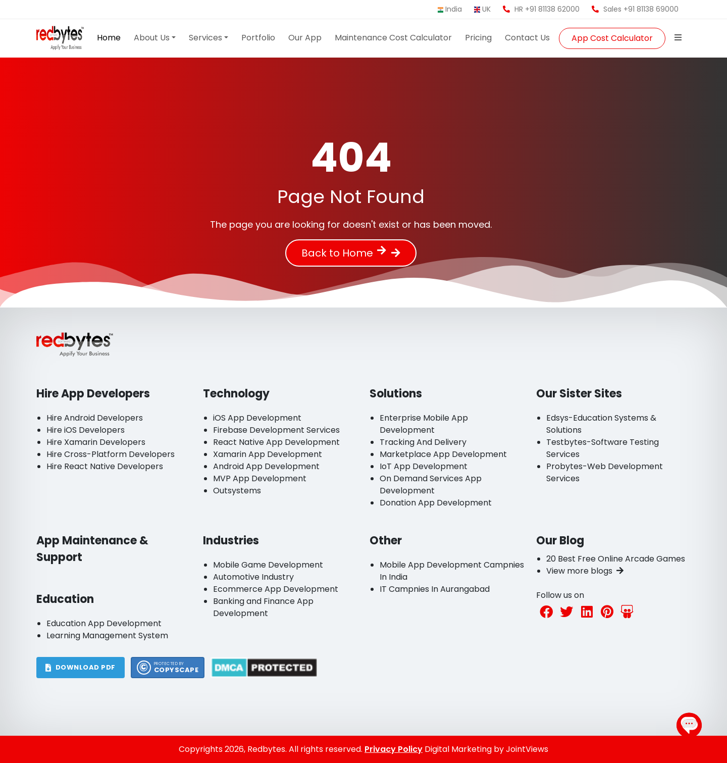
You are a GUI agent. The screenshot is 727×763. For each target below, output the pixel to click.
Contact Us (527, 37)
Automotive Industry (253, 577)
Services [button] (205, 37)
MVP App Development (259, 478)
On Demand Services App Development (431, 484)
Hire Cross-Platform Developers (110, 454)
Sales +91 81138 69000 (635, 9)
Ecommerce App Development (275, 589)
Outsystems (237, 490)
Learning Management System (107, 635)
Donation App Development (436, 502)
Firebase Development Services (276, 430)
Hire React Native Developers (104, 466)
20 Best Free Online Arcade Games (615, 559)
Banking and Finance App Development (263, 607)
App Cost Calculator (612, 38)
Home (109, 37)
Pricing (478, 37)
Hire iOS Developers (85, 430)
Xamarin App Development (267, 454)
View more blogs (585, 571)
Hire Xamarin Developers (95, 442)
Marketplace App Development (443, 454)
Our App (305, 37)
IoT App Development (424, 466)
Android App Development (266, 466)
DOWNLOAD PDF (80, 667)
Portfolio (258, 37)
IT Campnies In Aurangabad (435, 589)
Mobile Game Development (268, 565)
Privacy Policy (394, 749)
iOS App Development (257, 418)
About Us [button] (152, 37)
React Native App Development (276, 442)
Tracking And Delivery (423, 442)
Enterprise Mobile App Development (424, 424)
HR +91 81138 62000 (541, 9)
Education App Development (104, 623)
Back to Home (343, 253)
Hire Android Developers (94, 418)
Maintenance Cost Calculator (393, 37)
